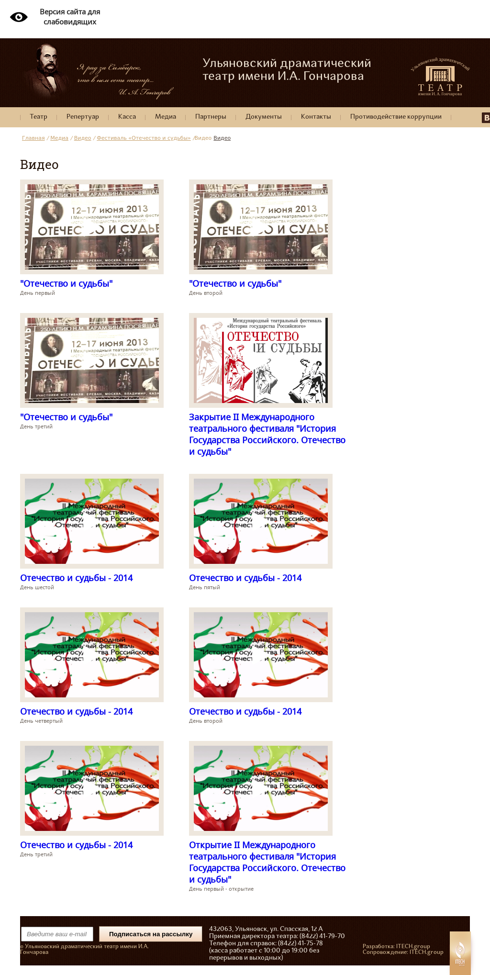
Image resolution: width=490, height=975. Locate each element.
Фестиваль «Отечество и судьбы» (144, 138)
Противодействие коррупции (396, 117)
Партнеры (210, 117)
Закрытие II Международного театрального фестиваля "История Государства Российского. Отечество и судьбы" (267, 434)
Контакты (316, 117)
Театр (38, 117)
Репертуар (83, 117)
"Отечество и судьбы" (66, 283)
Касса (127, 117)
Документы (263, 117)
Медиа (165, 117)
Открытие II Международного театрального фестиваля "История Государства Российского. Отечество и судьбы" (267, 862)
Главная (33, 138)
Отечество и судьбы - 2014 (76, 577)
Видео (82, 138)
